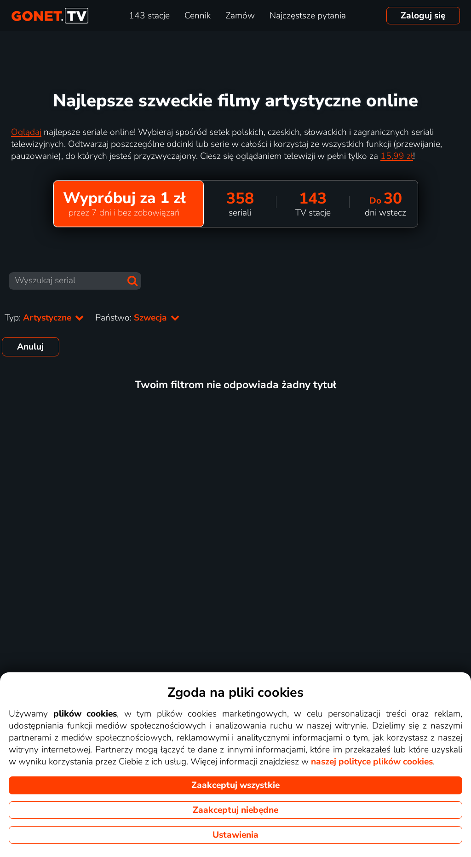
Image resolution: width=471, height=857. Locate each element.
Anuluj (30, 347)
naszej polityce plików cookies (372, 762)
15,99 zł (396, 156)
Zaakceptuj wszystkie (235, 785)
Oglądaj (26, 132)
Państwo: (137, 318)
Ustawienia (235, 835)
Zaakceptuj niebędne (235, 810)
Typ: (44, 318)
